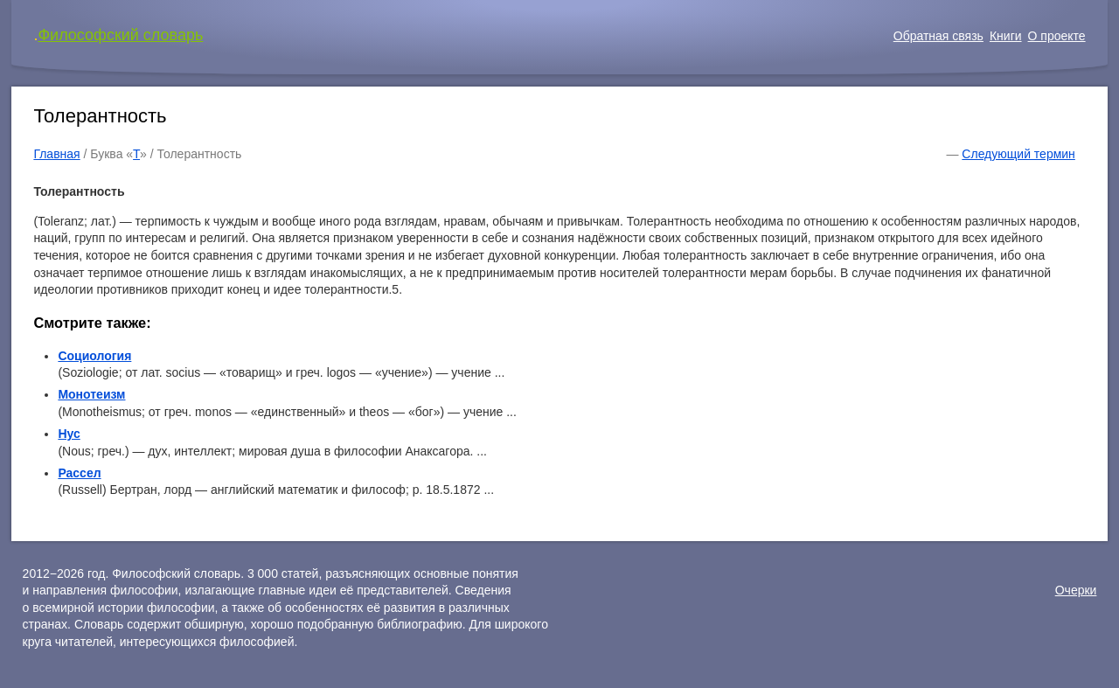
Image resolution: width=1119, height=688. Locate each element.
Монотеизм (91, 394)
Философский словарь (120, 35)
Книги (1006, 36)
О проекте (1057, 36)
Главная (56, 154)
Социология (94, 356)
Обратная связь (938, 36)
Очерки (1076, 590)
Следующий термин (1018, 154)
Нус (69, 434)
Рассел (79, 473)
